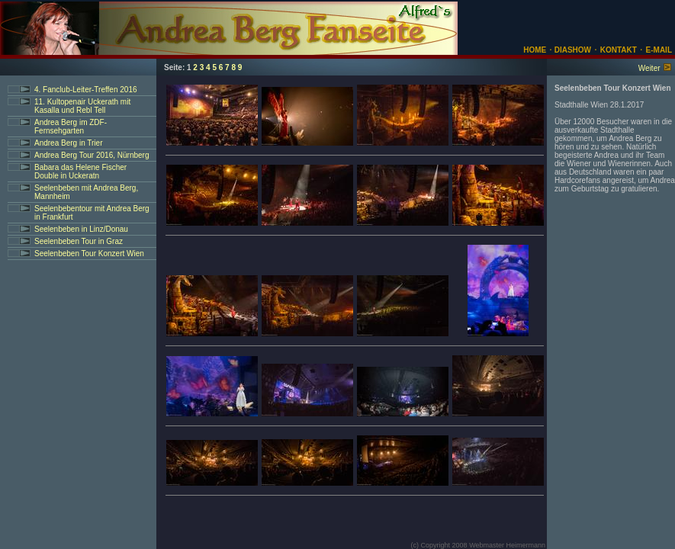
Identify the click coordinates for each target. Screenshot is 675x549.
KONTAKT (618, 50)
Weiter (649, 68)
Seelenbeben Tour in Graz (78, 241)
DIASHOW (571, 50)
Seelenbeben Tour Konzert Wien (89, 253)
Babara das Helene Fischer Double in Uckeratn (80, 171)
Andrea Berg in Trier (68, 143)
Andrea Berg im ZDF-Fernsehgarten (70, 126)
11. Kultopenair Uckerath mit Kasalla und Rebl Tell (82, 106)
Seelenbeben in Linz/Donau (81, 229)
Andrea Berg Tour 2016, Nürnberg (91, 155)
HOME (534, 50)
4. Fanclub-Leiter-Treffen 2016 (85, 89)
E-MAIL (659, 50)
